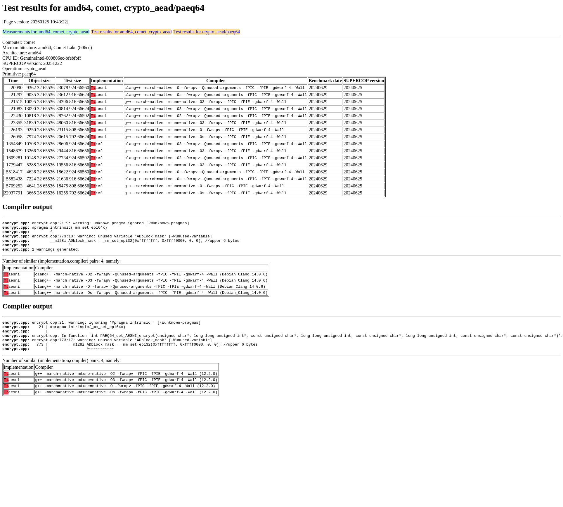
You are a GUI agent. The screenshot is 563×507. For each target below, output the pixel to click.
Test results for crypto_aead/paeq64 (206, 31)
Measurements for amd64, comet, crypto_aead (46, 31)
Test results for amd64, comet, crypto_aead (131, 31)
